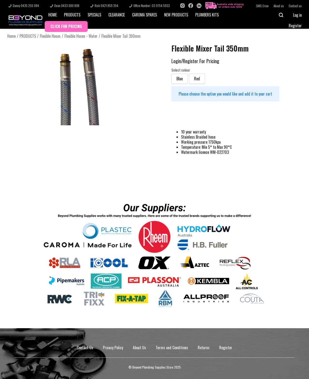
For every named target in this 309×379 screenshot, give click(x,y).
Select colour (180, 70)
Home (11, 36)
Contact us (295, 6)
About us (279, 6)
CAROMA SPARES (144, 15)
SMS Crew (262, 6)
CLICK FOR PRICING (66, 26)
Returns (204, 347)
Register (295, 26)
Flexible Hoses (50, 36)
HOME (52, 15)
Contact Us (85, 347)
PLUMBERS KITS (207, 15)
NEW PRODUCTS (176, 15)
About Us (139, 347)
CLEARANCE (116, 15)
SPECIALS (94, 15)
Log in (297, 15)
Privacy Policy (113, 347)
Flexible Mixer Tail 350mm (120, 36)
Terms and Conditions (172, 347)
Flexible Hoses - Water (81, 36)
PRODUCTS (72, 15)
